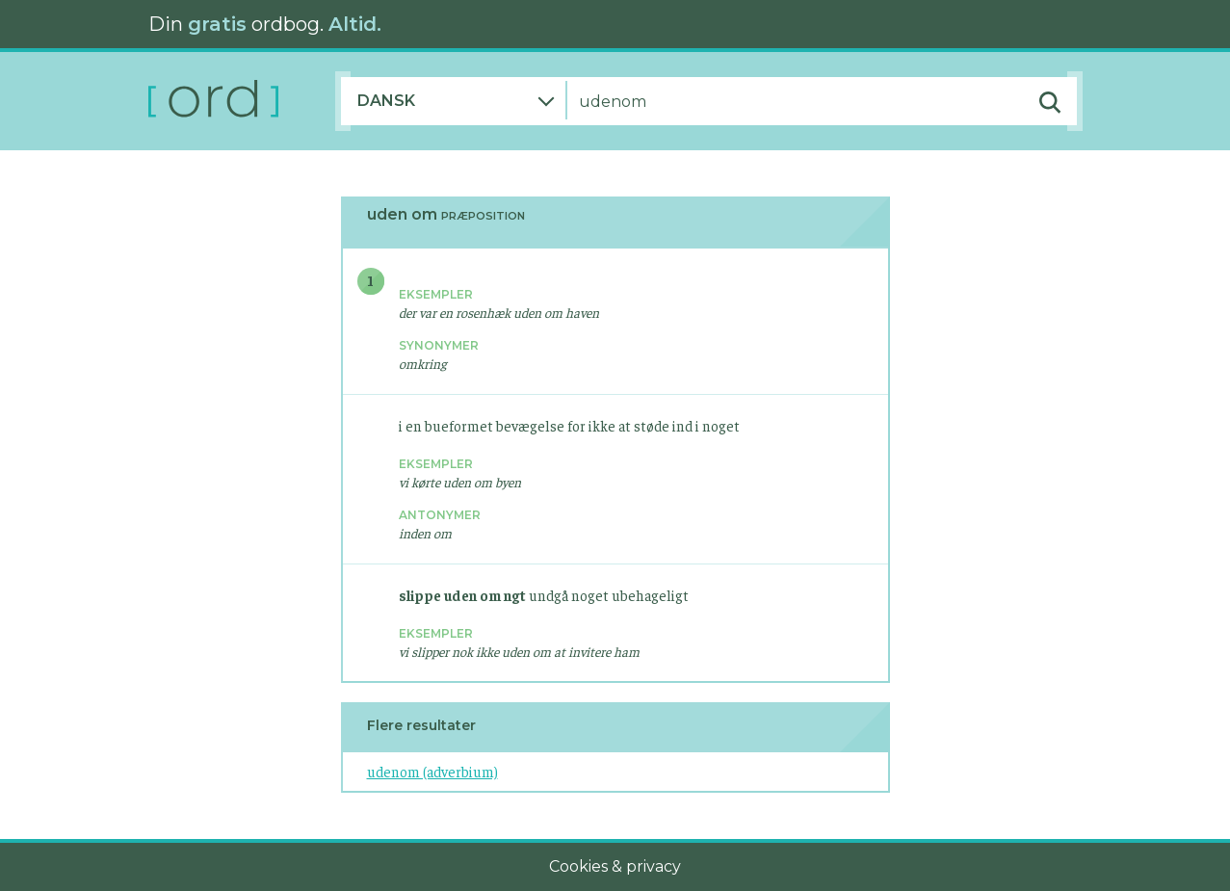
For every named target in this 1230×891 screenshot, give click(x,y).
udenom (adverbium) (432, 771)
